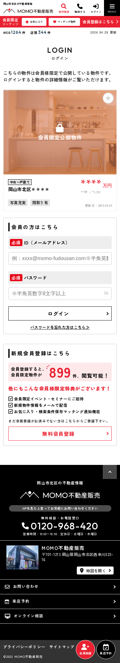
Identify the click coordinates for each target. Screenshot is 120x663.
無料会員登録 (58, 433)
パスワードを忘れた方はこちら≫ (60, 327)
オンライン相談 (24, 616)
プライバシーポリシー (24, 647)
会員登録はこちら (98, 21)
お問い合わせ (21, 586)
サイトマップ (62, 647)
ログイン (58, 313)
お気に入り (34, 22)
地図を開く (93, 570)
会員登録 (85, 649)
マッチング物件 (64, 22)
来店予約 (106, 649)
